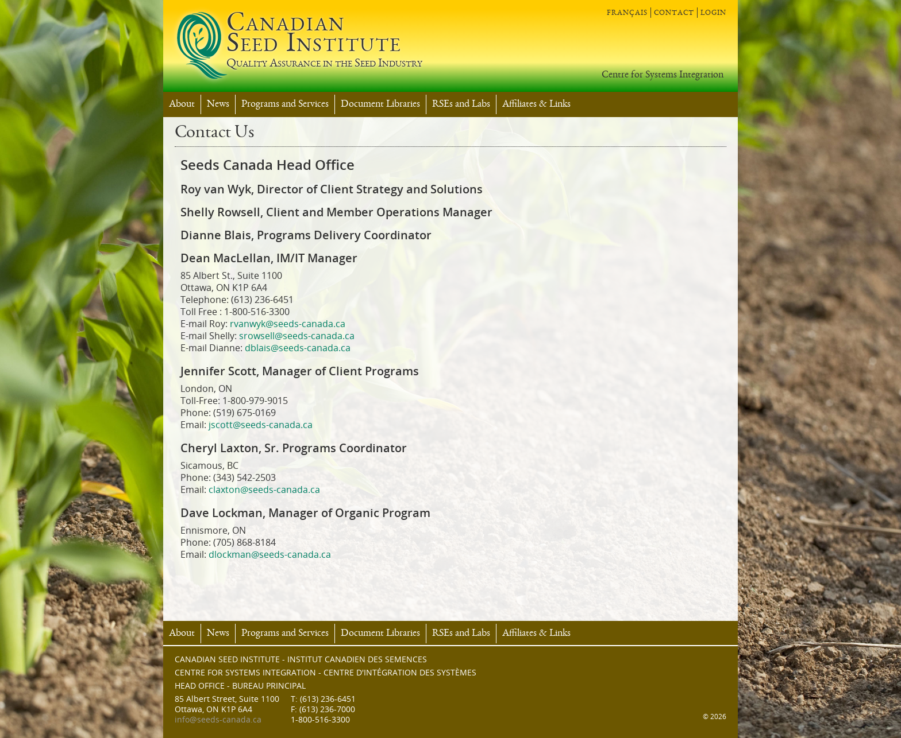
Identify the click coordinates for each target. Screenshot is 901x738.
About (182, 104)
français (627, 12)
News (218, 104)
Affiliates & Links (536, 104)
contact (674, 12)
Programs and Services (285, 104)
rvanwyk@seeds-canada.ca (287, 323)
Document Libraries (380, 104)
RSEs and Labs (461, 104)
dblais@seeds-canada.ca (298, 348)
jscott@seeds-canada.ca (261, 425)
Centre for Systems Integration (662, 75)
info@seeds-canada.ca (218, 720)
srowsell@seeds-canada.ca (297, 336)
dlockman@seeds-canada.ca (270, 554)
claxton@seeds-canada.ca (264, 489)
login (713, 12)
